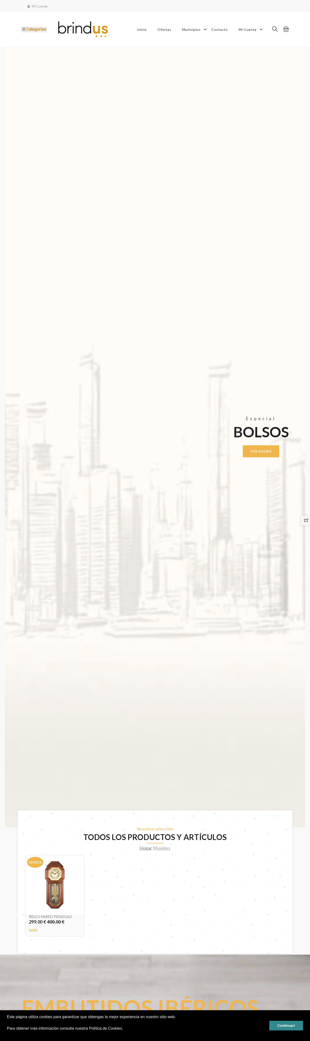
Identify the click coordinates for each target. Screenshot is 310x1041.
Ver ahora (260, 451)
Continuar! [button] (286, 1026)
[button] (7, 1034)
